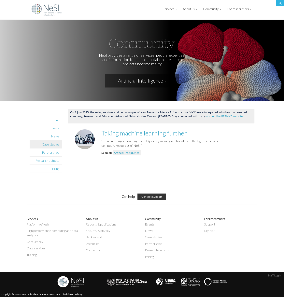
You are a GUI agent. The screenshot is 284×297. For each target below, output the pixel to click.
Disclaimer (67, 294)
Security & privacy (98, 230)
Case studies (50, 144)
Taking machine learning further (144, 133)
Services (170, 9)
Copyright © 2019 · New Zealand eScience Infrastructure (30, 294)
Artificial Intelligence (142, 80)
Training (32, 255)
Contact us (93, 250)
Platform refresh (38, 224)
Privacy (78, 294)
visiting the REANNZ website (224, 116)
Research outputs (47, 160)
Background (94, 237)
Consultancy (35, 241)
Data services (36, 248)
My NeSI (210, 230)
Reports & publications (101, 224)
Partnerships (50, 152)
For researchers (239, 9)
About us (190, 9)
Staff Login (274, 275)
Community (212, 9)
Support (209, 224)
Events (54, 128)
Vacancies (92, 243)
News (55, 136)
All (57, 120)
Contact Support (151, 196)
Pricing (54, 168)
